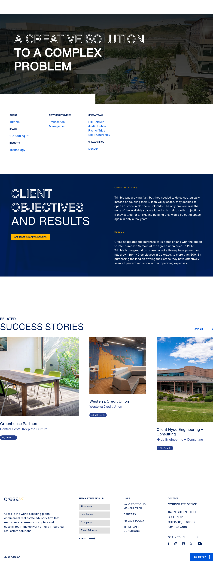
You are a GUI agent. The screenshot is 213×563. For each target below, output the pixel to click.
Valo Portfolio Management (135, 506)
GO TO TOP (200, 557)
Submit (83, 538)
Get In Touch (183, 537)
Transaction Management (58, 124)
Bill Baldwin (96, 122)
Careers (130, 514)
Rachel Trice (96, 130)
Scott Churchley (99, 135)
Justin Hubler (97, 126)
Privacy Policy (134, 521)
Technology (17, 150)
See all (199, 329)
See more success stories (30, 237)
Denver (93, 149)
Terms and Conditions (132, 529)
